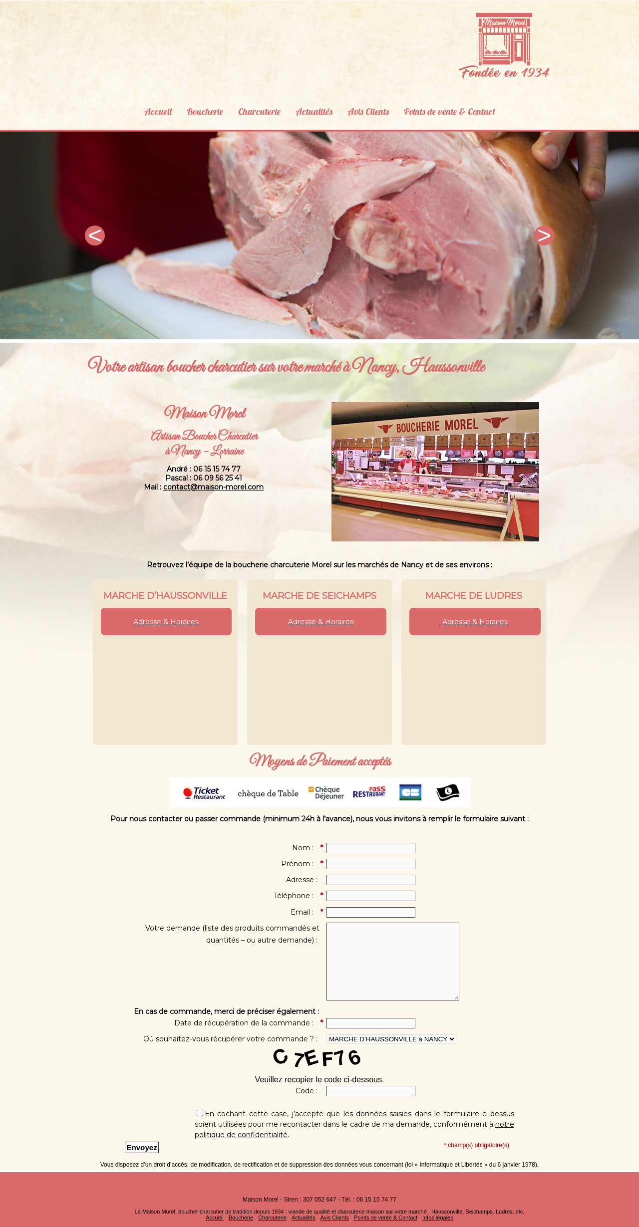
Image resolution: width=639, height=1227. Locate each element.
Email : (305, 913)
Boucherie (196, 109)
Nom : (306, 848)
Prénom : (300, 864)
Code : (308, 1090)
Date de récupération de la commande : (247, 1023)
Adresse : (303, 879)
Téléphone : (297, 896)
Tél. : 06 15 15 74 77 (368, 1199)
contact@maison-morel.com (213, 487)
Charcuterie (254, 109)
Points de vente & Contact (457, 109)
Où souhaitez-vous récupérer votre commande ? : (231, 1038)
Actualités (312, 109)
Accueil (146, 109)
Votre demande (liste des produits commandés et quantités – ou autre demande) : (232, 934)
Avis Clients (369, 109)
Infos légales (437, 1218)
